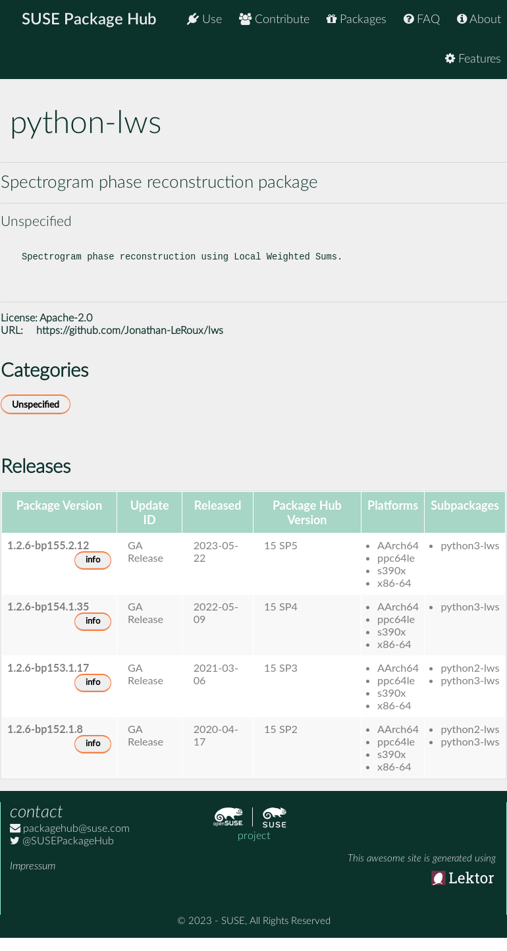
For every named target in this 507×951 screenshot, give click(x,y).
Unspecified (35, 415)
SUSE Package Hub (89, 20)
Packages (357, 19)
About (479, 19)
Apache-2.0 (66, 328)
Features (473, 59)
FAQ (422, 19)
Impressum (32, 876)
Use (204, 19)
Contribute (274, 19)
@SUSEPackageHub (62, 851)
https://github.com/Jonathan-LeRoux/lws (129, 341)
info (93, 570)
